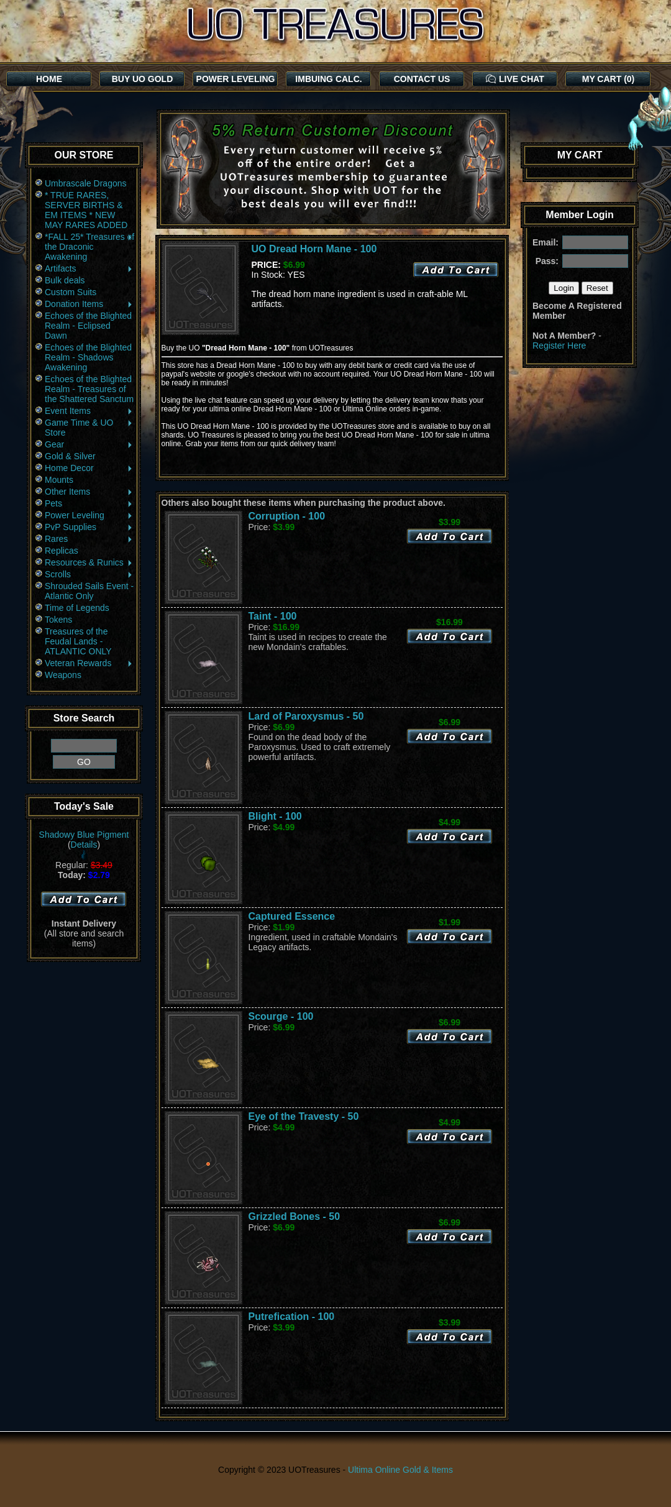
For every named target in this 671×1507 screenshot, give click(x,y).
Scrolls (89, 574)
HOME (49, 79)
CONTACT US (422, 79)
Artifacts (89, 268)
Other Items (89, 492)
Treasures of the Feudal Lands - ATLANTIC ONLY (78, 641)
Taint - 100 (273, 616)
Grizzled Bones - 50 (294, 1216)
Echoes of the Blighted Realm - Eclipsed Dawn (88, 326)
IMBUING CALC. (328, 79)
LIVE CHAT (515, 79)
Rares (89, 539)
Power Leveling (89, 515)
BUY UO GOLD (142, 79)
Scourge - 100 (281, 1016)
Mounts (59, 480)
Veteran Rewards (89, 663)
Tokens (58, 620)
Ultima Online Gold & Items (400, 1470)
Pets (89, 503)
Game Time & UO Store (89, 427)
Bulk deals (65, 280)
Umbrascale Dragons (86, 183)
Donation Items (89, 304)
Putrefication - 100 (292, 1316)
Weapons (63, 675)
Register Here (559, 345)
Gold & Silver (70, 456)
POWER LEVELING (235, 79)
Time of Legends (77, 608)
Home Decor (89, 468)
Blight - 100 (275, 816)
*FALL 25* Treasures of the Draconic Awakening (89, 247)
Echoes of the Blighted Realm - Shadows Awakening (88, 357)
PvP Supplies (89, 527)
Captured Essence (292, 916)
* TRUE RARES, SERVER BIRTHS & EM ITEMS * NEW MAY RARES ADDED (86, 210)
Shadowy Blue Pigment (84, 835)
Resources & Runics (89, 562)
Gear (89, 444)
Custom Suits (70, 292)
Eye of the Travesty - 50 (304, 1116)
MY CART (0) (608, 79)
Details (84, 845)
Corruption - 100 (287, 516)
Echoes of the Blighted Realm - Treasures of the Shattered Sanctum (89, 389)
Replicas (61, 551)
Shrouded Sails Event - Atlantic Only (89, 591)
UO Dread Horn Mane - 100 (314, 249)
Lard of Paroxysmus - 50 (306, 716)
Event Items (89, 411)
